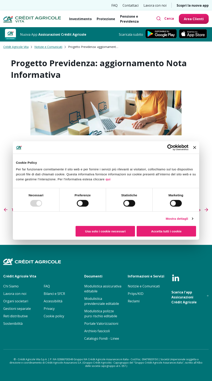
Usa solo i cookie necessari (105, 231)
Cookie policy (54, 316)
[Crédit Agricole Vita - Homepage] (32, 19)
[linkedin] (175, 278)
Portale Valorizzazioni (101, 323)
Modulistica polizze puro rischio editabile (100, 313)
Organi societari (15, 301)
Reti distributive (15, 316)
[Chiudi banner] (194, 147)
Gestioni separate (17, 308)
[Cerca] (165, 18)
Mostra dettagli (177, 218)
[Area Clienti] (194, 19)
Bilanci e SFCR (54, 293)
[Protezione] (106, 18)
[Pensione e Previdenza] (136, 19)
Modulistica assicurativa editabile (102, 288)
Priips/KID (135, 293)
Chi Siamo (11, 286)
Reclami (134, 301)
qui (108, 179)
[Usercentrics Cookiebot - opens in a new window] (170, 147)
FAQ (114, 5)
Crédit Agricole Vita (16, 47)
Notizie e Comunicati (48, 47)
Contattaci (131, 5)
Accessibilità (53, 301)
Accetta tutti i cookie (166, 231)
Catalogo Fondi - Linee (101, 338)
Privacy (49, 308)
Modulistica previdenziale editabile (101, 301)
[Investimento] (80, 18)
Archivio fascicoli (97, 331)
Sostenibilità (13, 323)
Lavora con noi (154, 5)
